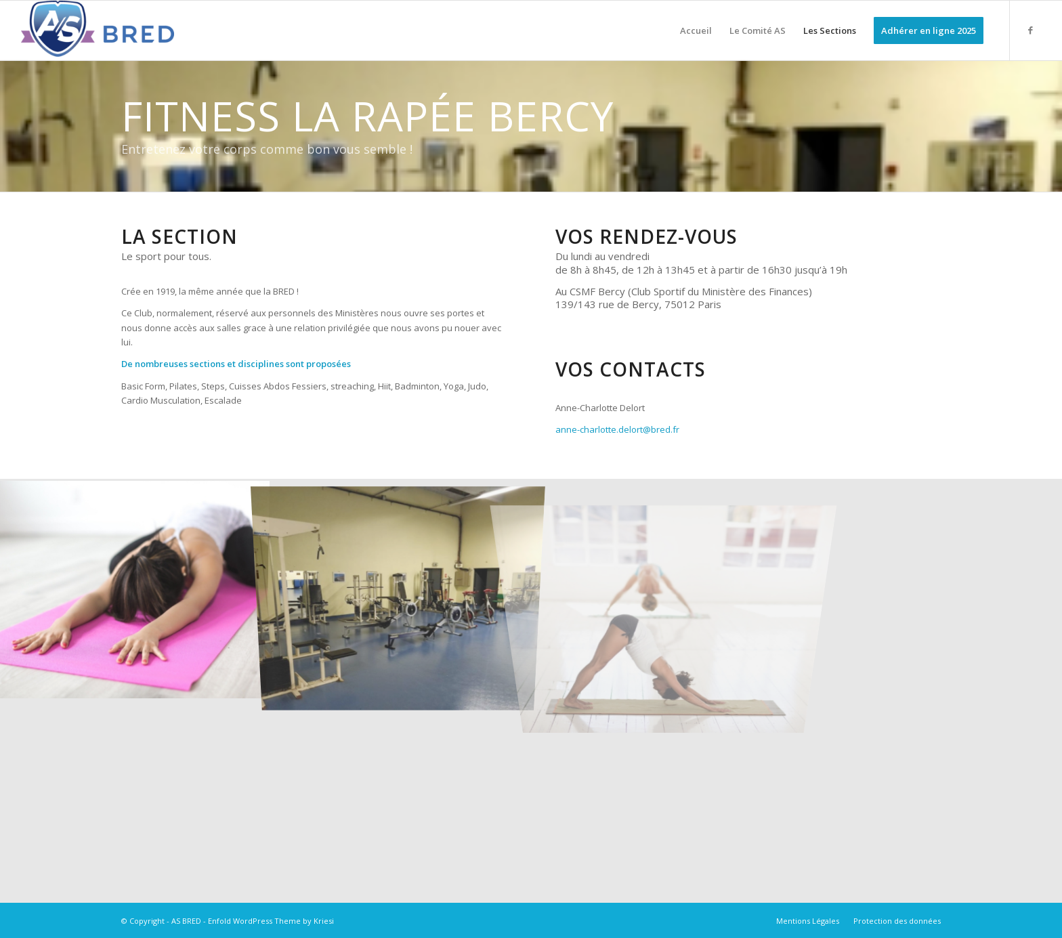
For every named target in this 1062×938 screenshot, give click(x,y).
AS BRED (186, 921)
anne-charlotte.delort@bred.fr (617, 429)
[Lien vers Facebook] (1031, 30)
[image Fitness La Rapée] (398, 585)
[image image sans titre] (133, 585)
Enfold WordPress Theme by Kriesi (271, 921)
